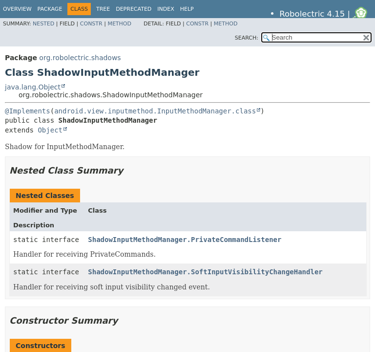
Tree (103, 9)
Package (50, 9)
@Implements (27, 111)
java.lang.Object (33, 87)
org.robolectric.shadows (80, 58)
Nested (43, 24)
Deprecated (133, 9)
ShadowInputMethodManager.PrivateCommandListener (184, 239)
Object (50, 130)
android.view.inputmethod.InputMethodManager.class (155, 111)
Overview (17, 9)
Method (119, 24)
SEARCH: (246, 38)
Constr (91, 24)
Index (165, 9)
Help (187, 9)
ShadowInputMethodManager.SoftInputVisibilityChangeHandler (205, 272)
